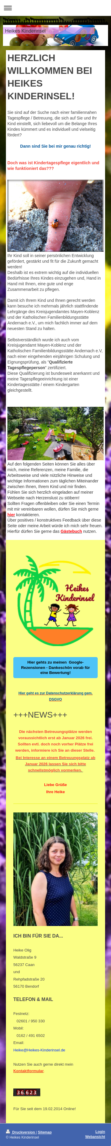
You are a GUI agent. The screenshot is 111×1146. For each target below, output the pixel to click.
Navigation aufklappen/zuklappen (55, 7)
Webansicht (95, 1137)
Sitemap (45, 1132)
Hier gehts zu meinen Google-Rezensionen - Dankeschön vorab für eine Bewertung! (55, 667)
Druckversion (21, 1132)
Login (100, 1132)
